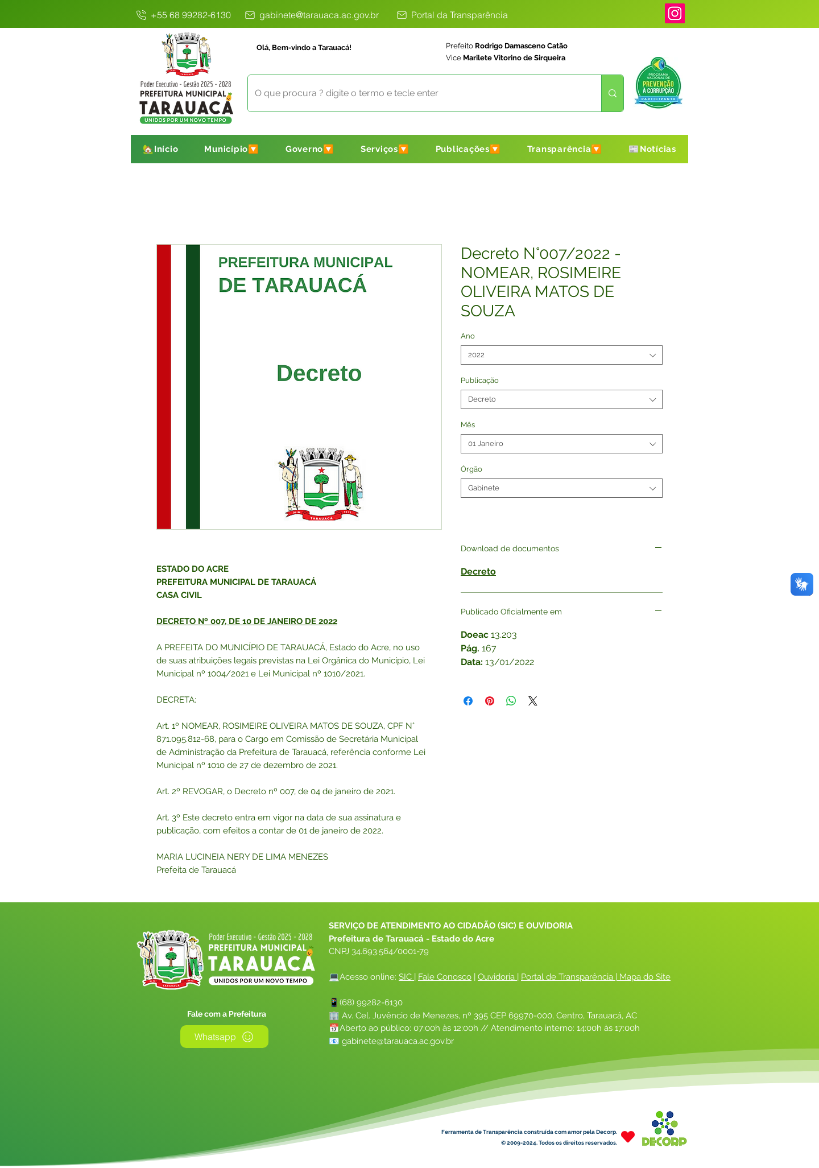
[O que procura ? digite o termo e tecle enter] (416, 93)
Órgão (471, 469)
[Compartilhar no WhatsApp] (511, 701)
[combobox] (562, 355)
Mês (468, 424)
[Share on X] (533, 701)
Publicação (480, 380)
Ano (468, 336)
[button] (231, 149)
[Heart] (628, 1136)
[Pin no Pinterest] (490, 701)
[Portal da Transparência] (451, 15)
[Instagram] (675, 13)
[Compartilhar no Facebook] (468, 701)
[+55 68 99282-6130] (182, 15)
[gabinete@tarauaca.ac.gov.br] (311, 15)
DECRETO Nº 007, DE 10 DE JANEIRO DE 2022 (246, 621)
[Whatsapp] (224, 1036)
